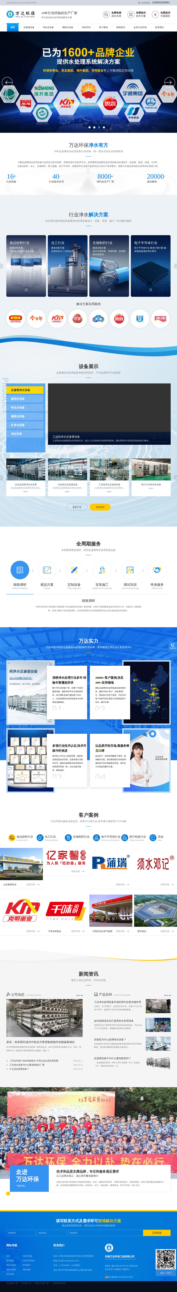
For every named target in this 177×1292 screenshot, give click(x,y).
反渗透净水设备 (20, 390)
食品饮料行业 (19, 243)
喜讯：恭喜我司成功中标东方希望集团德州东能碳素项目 (40, 1042)
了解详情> (21, 1186)
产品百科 (103, 994)
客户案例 (10, 1261)
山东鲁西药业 (21, 884)
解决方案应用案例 (88, 304)
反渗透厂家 (27, 1283)
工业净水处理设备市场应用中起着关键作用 (117, 1002)
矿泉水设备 (18, 425)
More (78, 995)
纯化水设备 (18, 407)
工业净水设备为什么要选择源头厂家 (27, 1065)
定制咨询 (100, 507)
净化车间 (16, 433)
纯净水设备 (27, 1256)
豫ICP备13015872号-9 (120, 1266)
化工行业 (57, 243)
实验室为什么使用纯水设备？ (110, 1039)
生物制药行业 (102, 243)
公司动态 (15, 994)
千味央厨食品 (66, 931)
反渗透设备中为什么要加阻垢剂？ (112, 1058)
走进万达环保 (28, 1261)
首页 (8, 1256)
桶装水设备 (18, 416)
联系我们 (27, 1265)
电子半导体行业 (145, 243)
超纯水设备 (18, 398)
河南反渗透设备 (59, 1283)
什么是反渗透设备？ (19, 1069)
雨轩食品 (155, 931)
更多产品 (77, 507)
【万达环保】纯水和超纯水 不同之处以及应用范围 (33, 1061)
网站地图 (27, 1270)
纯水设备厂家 (12, 1283)
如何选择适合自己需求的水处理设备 (114, 1020)
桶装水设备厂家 (42, 1283)
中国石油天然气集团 (111, 931)
